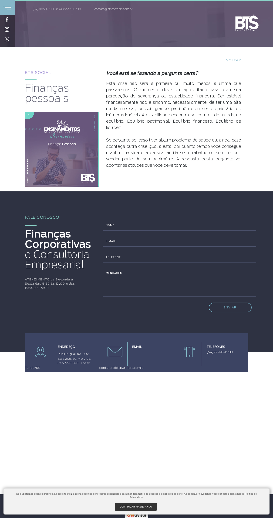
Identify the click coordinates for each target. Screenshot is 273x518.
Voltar (233, 60)
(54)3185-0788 (43, 9)
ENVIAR (230, 307)
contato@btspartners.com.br (109, 9)
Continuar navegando (136, 506)
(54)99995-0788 (68, 9)
